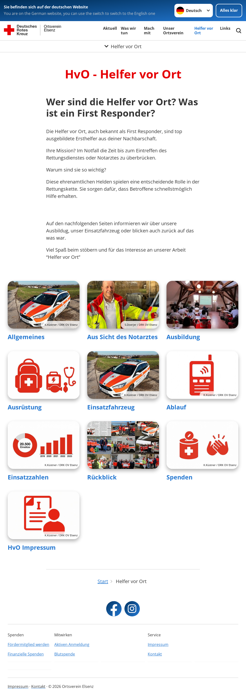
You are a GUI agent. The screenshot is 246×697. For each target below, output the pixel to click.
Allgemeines (26, 337)
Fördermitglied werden (28, 644)
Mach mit (149, 30)
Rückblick (102, 477)
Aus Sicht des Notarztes (122, 337)
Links (225, 28)
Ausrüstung (25, 407)
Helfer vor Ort (203, 30)
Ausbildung (183, 337)
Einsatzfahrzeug (111, 407)
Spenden (179, 477)
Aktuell (110, 28)
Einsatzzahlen (28, 477)
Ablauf (176, 407)
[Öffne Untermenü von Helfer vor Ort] (123, 46)
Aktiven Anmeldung (71, 644)
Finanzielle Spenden (26, 654)
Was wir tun (128, 30)
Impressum (158, 644)
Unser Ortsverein (173, 30)
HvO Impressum (32, 547)
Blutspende (64, 654)
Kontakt (155, 654)
